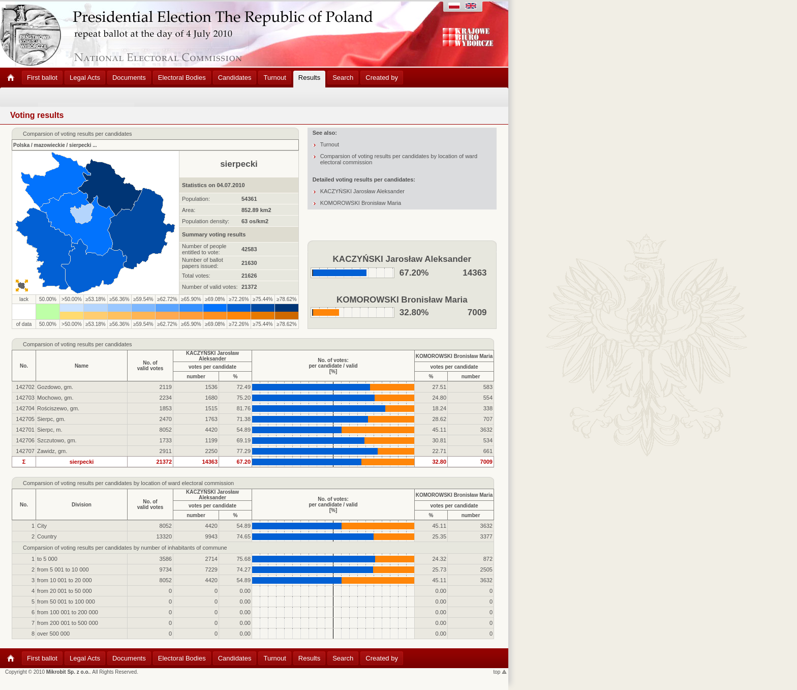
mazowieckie (49, 145)
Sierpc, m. (50, 430)
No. (24, 366)
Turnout (330, 144)
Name (81, 366)
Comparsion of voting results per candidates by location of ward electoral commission (128, 483)
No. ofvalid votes (150, 365)
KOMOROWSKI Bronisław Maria (361, 203)
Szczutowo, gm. (57, 440)
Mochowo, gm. (55, 398)
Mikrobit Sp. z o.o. (68, 672)
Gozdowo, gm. (55, 387)
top (500, 672)
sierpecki (80, 145)
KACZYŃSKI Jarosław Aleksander (362, 191)
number (196, 376)
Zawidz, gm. (52, 451)
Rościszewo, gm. (58, 408)
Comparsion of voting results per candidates (77, 344)
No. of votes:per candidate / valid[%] (333, 365)
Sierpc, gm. (51, 419)
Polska (21, 145)
